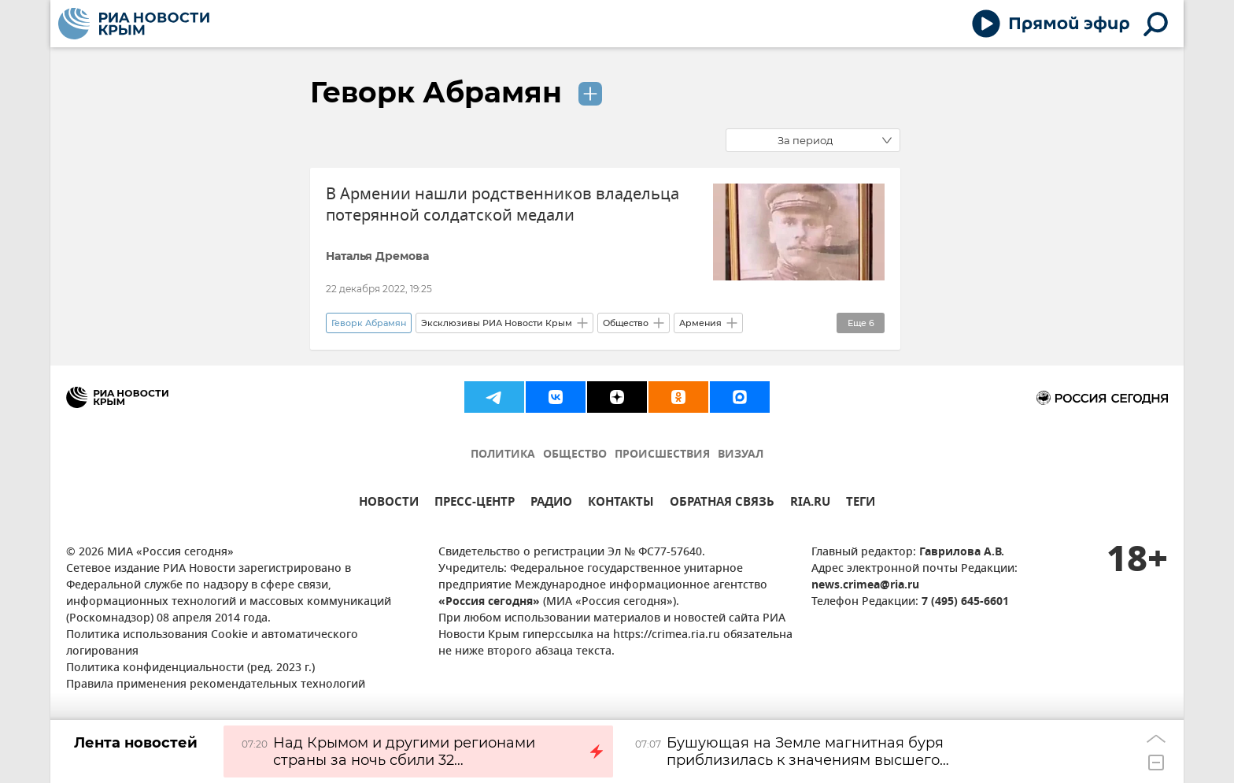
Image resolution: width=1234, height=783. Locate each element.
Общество (625, 322)
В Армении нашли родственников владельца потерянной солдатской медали (502, 205)
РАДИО (551, 504)
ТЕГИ (860, 504)
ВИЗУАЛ (740, 455)
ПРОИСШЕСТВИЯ (662, 455)
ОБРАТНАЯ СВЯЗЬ (722, 504)
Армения (700, 322)
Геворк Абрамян (440, 92)
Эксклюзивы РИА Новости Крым (496, 322)
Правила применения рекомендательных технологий (215, 685)
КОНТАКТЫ (621, 504)
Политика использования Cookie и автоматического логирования (212, 643)
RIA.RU (810, 504)
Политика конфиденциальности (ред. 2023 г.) (190, 668)
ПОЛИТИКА (503, 455)
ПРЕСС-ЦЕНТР (474, 504)
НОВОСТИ (389, 504)
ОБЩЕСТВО (575, 455)
